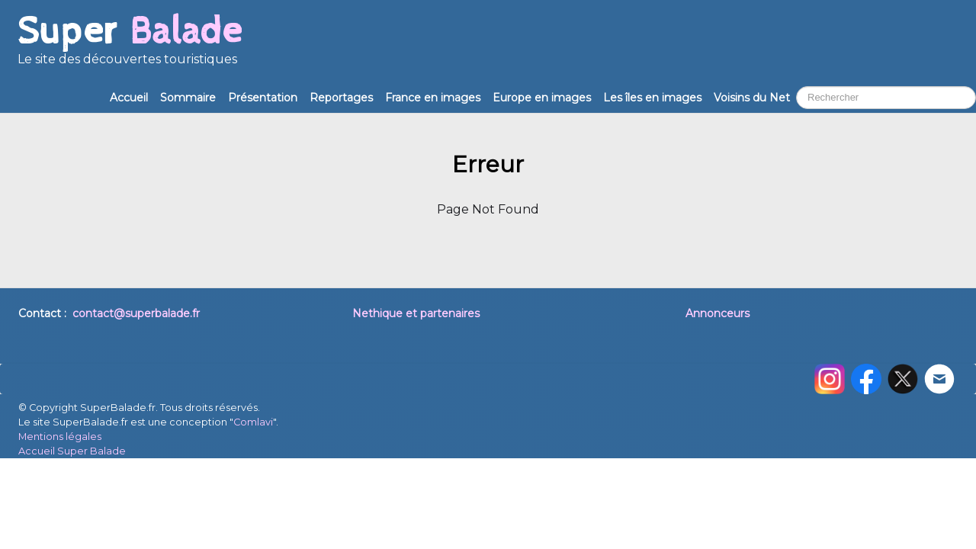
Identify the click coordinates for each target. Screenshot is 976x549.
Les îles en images (652, 97)
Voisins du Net (752, 97)
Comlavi (253, 422)
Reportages (341, 97)
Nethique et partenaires (416, 313)
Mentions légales (59, 436)
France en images (432, 97)
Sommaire (188, 97)
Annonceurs (717, 313)
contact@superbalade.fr (136, 313)
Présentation (262, 97)
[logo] (129, 46)
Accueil (129, 97)
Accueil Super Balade (72, 451)
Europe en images (542, 97)
